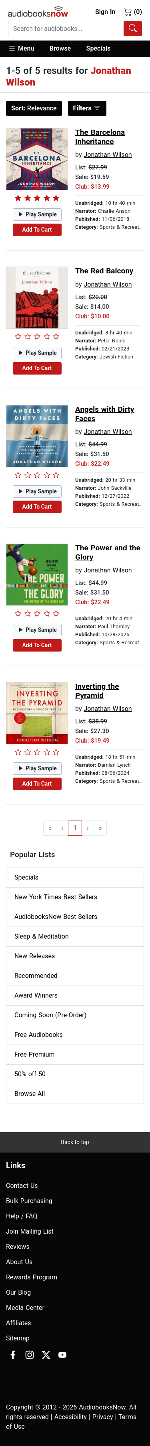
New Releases (34, 956)
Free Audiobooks (38, 1035)
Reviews (18, 1246)
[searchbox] (66, 28)
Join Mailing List (30, 1231)
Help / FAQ (21, 1216)
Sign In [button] (105, 12)
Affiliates (18, 1323)
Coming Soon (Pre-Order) (50, 1015)
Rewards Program (31, 1277)
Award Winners (36, 995)
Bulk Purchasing (29, 1201)
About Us (19, 1262)
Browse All (29, 1094)
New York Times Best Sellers (55, 897)
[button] (25, 49)
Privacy (102, 1417)
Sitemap (18, 1338)
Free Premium (34, 1054)
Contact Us (22, 1185)
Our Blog (18, 1292)
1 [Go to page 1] (75, 828)
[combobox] (75, 28)
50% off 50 (30, 1074)
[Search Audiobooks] (133, 28)
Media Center (25, 1308)
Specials (98, 48)
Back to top (75, 1142)
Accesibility (70, 1417)
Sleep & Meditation (41, 936)
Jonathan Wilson (108, 155)
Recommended (36, 976)
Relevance (34, 108)
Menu (21, 48)
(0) (133, 12)
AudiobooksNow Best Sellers (55, 917)
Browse (60, 48)
